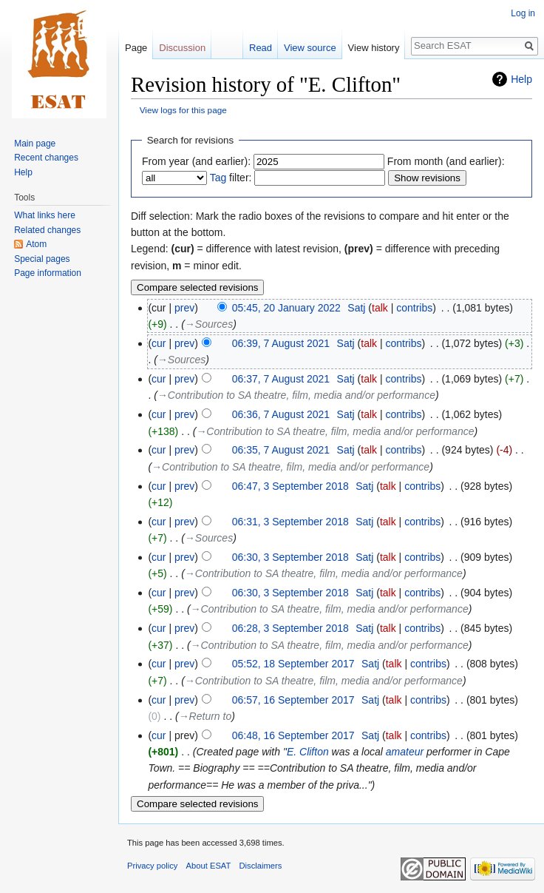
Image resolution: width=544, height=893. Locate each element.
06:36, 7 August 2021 (281, 414)
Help (521, 79)
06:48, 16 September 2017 (293, 735)
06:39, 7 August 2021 (281, 343)
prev (184, 308)
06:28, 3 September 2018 (290, 628)
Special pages (41, 259)
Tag (218, 177)
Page (136, 47)
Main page (34, 143)
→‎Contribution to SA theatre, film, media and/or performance (296, 395)
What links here (44, 215)
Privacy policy (152, 865)
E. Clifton (308, 752)
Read (260, 47)
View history (374, 47)
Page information (47, 273)
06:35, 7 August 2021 (281, 450)
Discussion (182, 47)
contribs (414, 308)
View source (310, 47)
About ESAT (208, 865)
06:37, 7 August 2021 (281, 379)
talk (380, 308)
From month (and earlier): (446, 161)
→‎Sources (209, 324)
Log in (523, 13)
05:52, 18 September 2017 (293, 664)
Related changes (47, 230)
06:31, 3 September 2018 (290, 522)
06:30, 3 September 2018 (290, 557)
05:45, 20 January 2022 (286, 308)
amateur (405, 752)
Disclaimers (260, 865)
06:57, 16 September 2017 (293, 700)
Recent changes (46, 157)
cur (159, 343)
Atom (36, 244)
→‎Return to (205, 716)
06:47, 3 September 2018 (290, 486)
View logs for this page (183, 110)
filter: (231, 177)
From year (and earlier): (196, 161)
